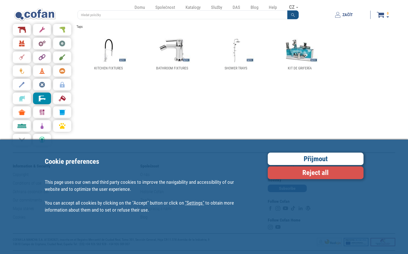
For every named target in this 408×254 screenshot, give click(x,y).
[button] (293, 14)
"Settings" (194, 203)
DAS (236, 7)
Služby (216, 7)
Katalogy (193, 7)
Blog (254, 7)
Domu (140, 7)
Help (273, 7)
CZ (293, 7)
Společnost (165, 7)
